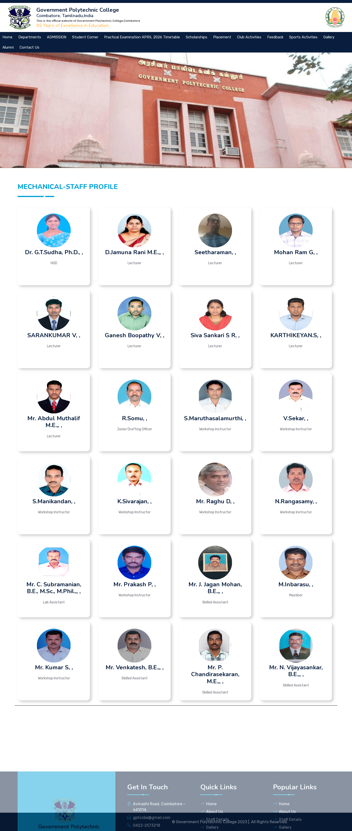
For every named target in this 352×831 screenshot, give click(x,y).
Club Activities (249, 37)
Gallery (328, 37)
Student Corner (85, 37)
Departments (29, 37)
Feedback (275, 37)
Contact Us (29, 47)
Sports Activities (303, 37)
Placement (222, 37)
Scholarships (196, 37)
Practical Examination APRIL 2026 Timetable (142, 37)
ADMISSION (56, 37)
